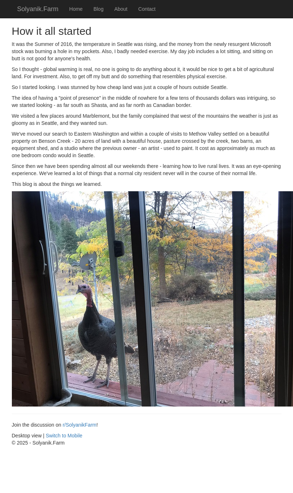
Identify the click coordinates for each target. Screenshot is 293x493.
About (121, 9)
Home (76, 9)
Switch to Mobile (64, 435)
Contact (147, 9)
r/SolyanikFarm (79, 425)
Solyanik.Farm (38, 9)
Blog (98, 9)
